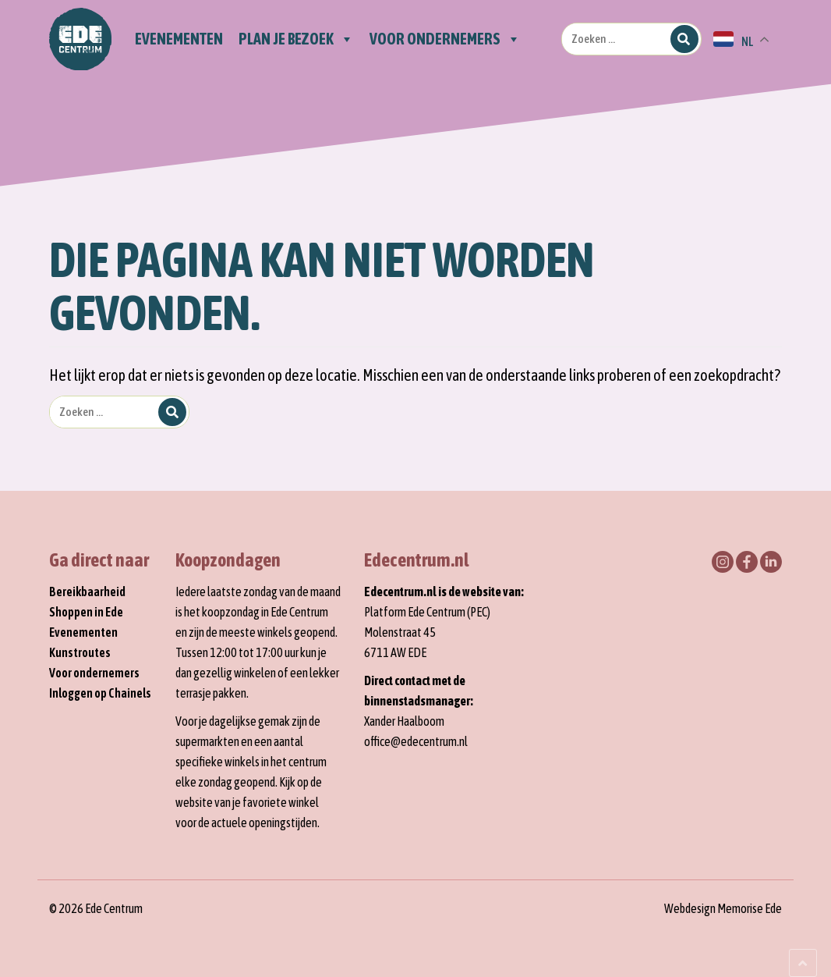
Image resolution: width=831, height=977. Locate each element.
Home (80, 39)
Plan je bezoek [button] (296, 39)
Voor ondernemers (94, 673)
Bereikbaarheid (87, 591)
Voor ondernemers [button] (445, 39)
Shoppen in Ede (86, 612)
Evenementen (179, 39)
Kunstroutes (80, 652)
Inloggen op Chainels (100, 693)
